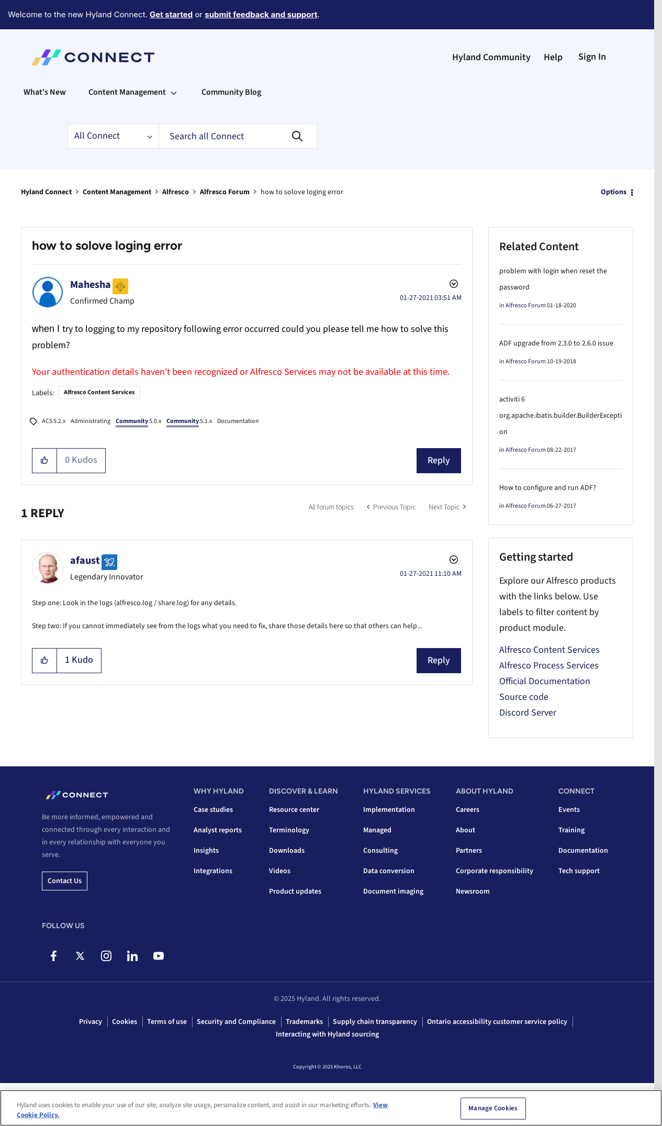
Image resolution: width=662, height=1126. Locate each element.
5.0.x (138, 422)
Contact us (65, 881)
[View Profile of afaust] (85, 560)
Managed (377, 830)
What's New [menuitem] (45, 92)
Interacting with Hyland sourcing (327, 1034)
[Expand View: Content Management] (174, 92)
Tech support (579, 871)
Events (569, 810)
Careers (467, 810)
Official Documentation (544, 681)
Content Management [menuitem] (127, 92)
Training (571, 830)
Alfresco (175, 192)
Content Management (117, 192)
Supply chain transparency (375, 1022)
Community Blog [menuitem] (231, 92)
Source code (523, 697)
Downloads (287, 850)
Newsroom (473, 891)
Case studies (213, 810)
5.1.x (189, 422)
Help (553, 57)
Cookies (124, 1022)
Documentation (238, 421)
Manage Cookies (493, 1108)
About (465, 830)
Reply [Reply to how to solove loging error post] (439, 460)
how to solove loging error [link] (302, 192)
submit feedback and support (261, 14)
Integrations (213, 871)
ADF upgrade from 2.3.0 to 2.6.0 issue (556, 343)
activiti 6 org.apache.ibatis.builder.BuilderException (560, 415)
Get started (171, 14)
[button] (44, 461)
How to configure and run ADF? (547, 488)
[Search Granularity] (113, 136)
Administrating (90, 421)
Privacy (90, 1022)
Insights (206, 850)
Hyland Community (491, 57)
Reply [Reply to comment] (439, 660)
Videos (279, 871)
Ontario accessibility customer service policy (497, 1022)
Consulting (380, 850)
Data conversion (388, 871)
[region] (331, 1108)
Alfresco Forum (225, 192)
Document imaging (393, 891)
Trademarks (304, 1022)
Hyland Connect (46, 192)
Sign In (592, 56)
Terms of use (167, 1022)
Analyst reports (218, 830)
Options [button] (613, 192)
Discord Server (527, 712)
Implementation (389, 810)
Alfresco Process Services (549, 665)
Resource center (294, 810)
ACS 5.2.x (53, 421)
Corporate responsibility (494, 871)
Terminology (289, 830)
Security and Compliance (236, 1022)
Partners (469, 850)
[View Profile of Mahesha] (90, 284)
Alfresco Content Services (99, 392)
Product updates (295, 891)
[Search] (238, 136)
